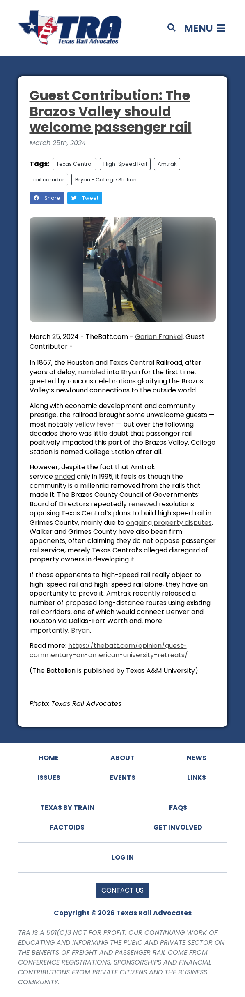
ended (65, 476)
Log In (123, 857)
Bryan (80, 630)
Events (122, 777)
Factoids (67, 827)
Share (46, 198)
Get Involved (177, 827)
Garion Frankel (159, 336)
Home (49, 758)
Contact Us (122, 890)
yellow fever (94, 424)
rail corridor (48, 179)
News (196, 758)
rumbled (91, 372)
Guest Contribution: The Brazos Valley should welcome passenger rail (111, 111)
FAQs (178, 807)
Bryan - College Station (106, 179)
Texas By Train (67, 807)
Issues (48, 777)
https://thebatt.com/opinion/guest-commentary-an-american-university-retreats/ (109, 650)
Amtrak (167, 163)
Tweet (84, 198)
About (122, 758)
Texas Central (74, 163)
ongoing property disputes (169, 522)
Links (196, 777)
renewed (142, 504)
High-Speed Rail (125, 163)
